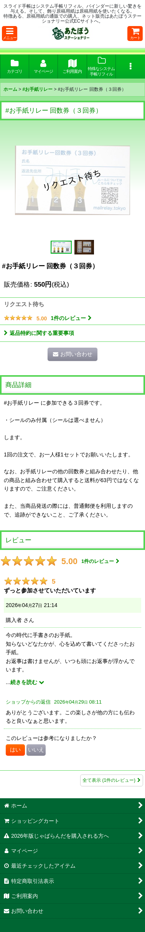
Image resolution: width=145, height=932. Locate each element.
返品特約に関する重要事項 (39, 333)
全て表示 (111, 780)
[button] (9, 33)
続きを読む (27, 682)
